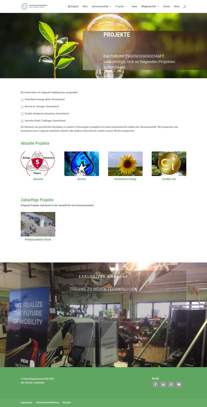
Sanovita (38, 179)
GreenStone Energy (125, 179)
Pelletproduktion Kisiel (38, 239)
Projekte (120, 6)
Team (134, 6)
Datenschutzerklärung (47, 402)
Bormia (81, 179)
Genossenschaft (100, 6)
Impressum (26, 402)
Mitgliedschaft (148, 6)
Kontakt (67, 402)
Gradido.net (169, 179)
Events (166, 6)
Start (85, 6)
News (177, 6)
